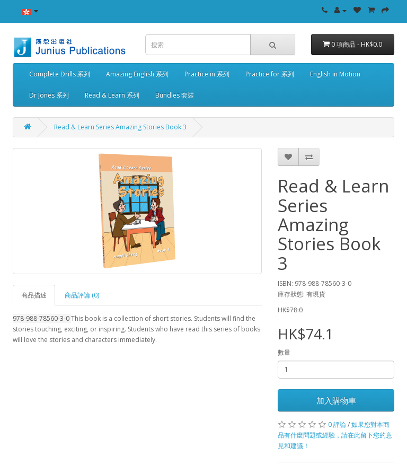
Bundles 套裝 (174, 95)
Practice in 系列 (206, 73)
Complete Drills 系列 (59, 73)
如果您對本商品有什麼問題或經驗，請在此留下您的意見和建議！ (335, 435)
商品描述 (34, 295)
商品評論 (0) (82, 295)
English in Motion (335, 73)
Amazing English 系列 (137, 73)
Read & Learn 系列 (112, 95)
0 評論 (337, 424)
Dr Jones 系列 (49, 95)
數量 (284, 352)
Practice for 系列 (269, 73)
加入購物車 (336, 400)
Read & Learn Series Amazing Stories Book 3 (120, 127)
